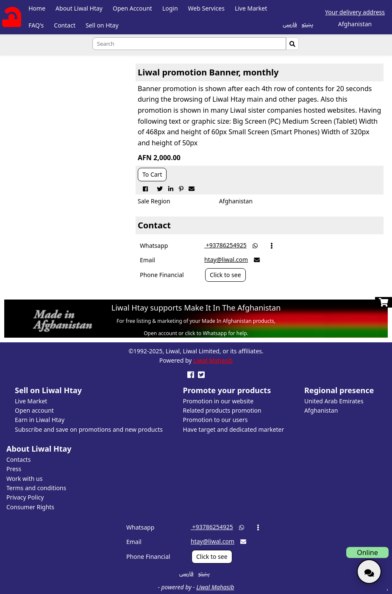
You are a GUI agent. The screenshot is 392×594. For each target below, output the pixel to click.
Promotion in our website (218, 401)
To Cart (152, 174)
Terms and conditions (36, 488)
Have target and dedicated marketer (233, 429)
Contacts (18, 459)
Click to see (225, 275)
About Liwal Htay (79, 8)
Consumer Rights (30, 507)
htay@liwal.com (226, 259)
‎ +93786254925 (225, 245)
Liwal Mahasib (213, 360)
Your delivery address (355, 12)
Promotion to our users (215, 420)
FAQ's (36, 25)
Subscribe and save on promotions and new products (89, 429)
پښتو (307, 24)
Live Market (251, 8)
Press (13, 469)
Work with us (24, 479)
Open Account (132, 8)
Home (36, 8)
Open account (34, 410)
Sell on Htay (102, 25)
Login (170, 8)
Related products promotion (222, 410)
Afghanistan (321, 410)
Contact (64, 25)
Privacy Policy (25, 497)
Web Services (206, 8)
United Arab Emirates (334, 401)
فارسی (290, 24)
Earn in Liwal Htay (39, 420)
